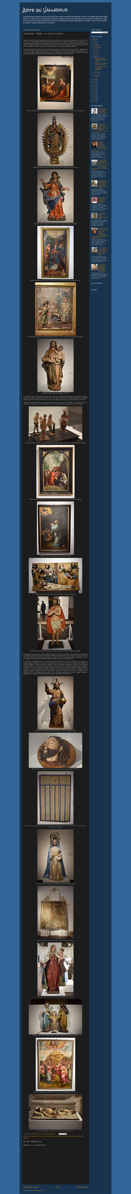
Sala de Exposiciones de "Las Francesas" (63, 1136)
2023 (94, 41)
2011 (94, 101)
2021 (94, 79)
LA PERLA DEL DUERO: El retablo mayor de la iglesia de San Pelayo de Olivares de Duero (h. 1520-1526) (99, 128)
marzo (96, 72)
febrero (96, 74)
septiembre (97, 47)
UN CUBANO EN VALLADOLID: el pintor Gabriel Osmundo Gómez (102, 110)
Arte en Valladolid (45, 10)
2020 (94, 81)
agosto (96, 49)
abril (95, 56)
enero (96, 76)
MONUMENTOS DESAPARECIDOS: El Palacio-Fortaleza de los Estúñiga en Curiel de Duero (102, 184)
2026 (94, 39)
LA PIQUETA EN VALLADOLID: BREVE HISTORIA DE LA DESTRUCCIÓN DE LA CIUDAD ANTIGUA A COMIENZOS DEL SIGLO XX (99, 165)
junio (95, 52)
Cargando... (94, 285)
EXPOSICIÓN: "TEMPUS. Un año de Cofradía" (100, 64)
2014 (94, 94)
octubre (96, 45)
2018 (94, 86)
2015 (94, 92)
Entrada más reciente (30, 1187)
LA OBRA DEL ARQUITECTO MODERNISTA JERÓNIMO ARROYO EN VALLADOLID (102, 268)
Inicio (57, 1187)
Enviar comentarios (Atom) (37, 1190)
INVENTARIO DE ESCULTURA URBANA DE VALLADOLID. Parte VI (102, 200)
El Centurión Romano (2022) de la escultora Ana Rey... (100, 60)
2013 (94, 97)
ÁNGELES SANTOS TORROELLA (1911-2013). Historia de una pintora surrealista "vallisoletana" (99, 146)
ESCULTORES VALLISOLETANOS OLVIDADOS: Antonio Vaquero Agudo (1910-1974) (102, 251)
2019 (94, 83)
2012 (94, 99)
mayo (96, 54)
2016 (94, 90)
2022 (94, 43)
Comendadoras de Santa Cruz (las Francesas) (40, 1136)
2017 (94, 88)
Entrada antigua (82, 1187)
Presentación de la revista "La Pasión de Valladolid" (100, 68)
